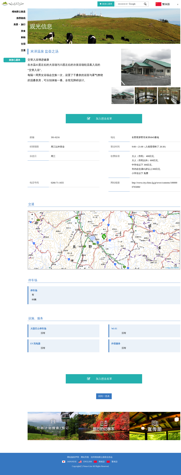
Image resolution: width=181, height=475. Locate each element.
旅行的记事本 (103, 426)
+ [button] (32, 215)
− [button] (32, 219)
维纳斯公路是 (18, 11)
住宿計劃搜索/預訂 (53, 426)
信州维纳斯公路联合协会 (102, 457)
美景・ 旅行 (19, 24)
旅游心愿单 (106, 4)
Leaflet (167, 268)
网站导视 (85, 457)
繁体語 (115, 462)
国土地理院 (175, 268)
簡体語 (102, 462)
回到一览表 (104, 396)
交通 (23, 50)
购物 (23, 37)
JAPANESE (72, 462)
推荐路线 (20, 18)
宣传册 (154, 426)
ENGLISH (87, 462)
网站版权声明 (73, 457)
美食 (23, 31)
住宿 (23, 44)
